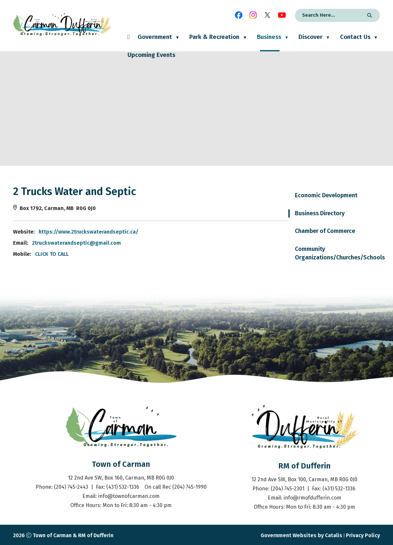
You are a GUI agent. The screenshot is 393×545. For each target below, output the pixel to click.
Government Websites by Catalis (301, 535)
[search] (329, 15)
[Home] (129, 42)
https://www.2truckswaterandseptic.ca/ (187, 232)
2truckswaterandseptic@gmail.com (174, 243)
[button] (368, 15)
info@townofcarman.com (129, 496)
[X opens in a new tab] (267, 15)
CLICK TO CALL (150, 254)
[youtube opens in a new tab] (282, 15)
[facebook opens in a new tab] (239, 15)
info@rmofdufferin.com (312, 498)
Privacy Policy (363, 535)
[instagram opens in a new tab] (253, 15)
